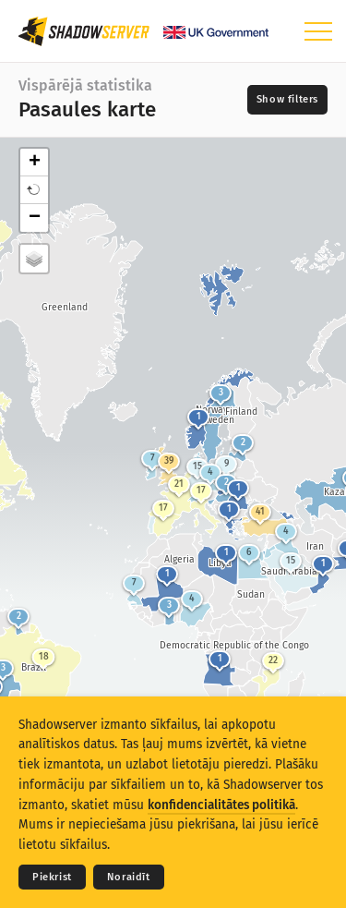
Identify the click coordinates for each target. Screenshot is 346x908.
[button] (34, 190)
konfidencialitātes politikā (221, 805)
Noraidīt (128, 877)
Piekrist (52, 877)
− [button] (35, 218)
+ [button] (35, 162)
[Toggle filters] (287, 100)
